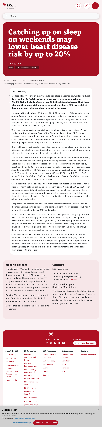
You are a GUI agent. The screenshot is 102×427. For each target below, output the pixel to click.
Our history (10, 362)
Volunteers (66, 361)
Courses (46, 375)
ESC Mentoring (30, 388)
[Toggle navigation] (95, 5)
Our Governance (12, 358)
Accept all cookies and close (46, 423)
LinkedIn (73, 279)
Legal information (12, 365)
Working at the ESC (13, 380)
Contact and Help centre (84, 343)
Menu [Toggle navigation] (11, 15)
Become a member (88, 355)
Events (45, 368)
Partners (65, 368)
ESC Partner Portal (32, 401)
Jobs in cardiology (31, 405)
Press (64, 371)
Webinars (47, 371)
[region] (51, 416)
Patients (65, 364)
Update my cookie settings (21, 423)
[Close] (98, 409)
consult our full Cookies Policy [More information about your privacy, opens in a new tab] (24, 418)
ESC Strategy (11, 355)
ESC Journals (48, 364)
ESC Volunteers (30, 398)
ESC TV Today (49, 361)
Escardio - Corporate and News (30, 357)
